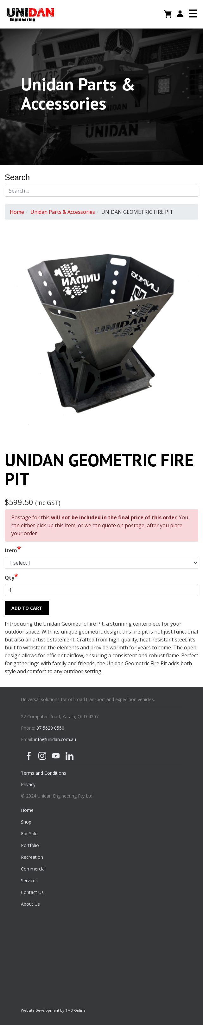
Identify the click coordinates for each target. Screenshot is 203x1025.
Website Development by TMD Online (53, 1010)
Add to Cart (26, 608)
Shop (26, 822)
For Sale (29, 834)
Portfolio (30, 845)
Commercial (33, 869)
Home (17, 211)
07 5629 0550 (50, 728)
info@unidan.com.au (55, 739)
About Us (30, 904)
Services (29, 880)
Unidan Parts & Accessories (62, 211)
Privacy (28, 784)
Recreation (32, 857)
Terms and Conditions (43, 773)
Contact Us (32, 892)
